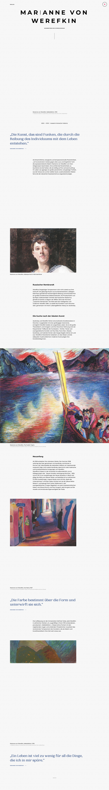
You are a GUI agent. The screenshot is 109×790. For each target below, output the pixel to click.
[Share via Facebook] (105, 396)
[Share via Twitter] (105, 400)
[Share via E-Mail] (105, 393)
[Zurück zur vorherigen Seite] (104, 4)
